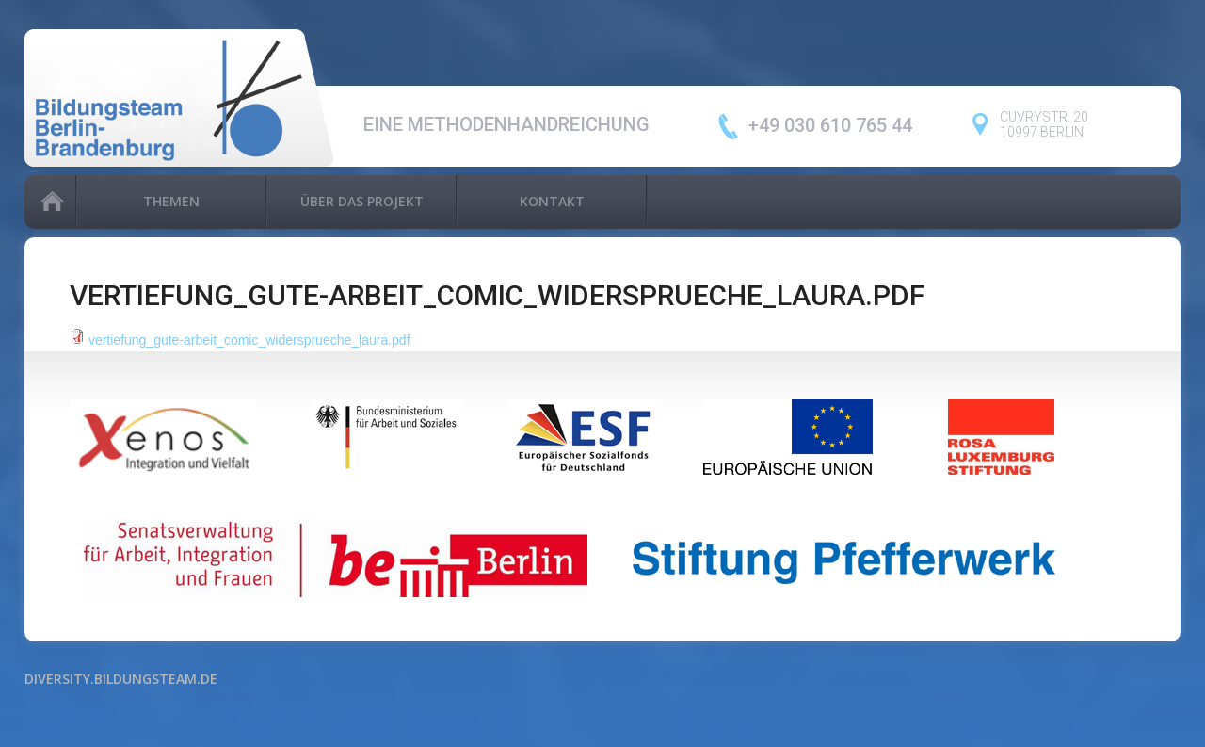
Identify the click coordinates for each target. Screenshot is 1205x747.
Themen (171, 201)
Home (49, 202)
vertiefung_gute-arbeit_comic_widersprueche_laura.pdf (249, 340)
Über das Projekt (362, 201)
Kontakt (552, 201)
